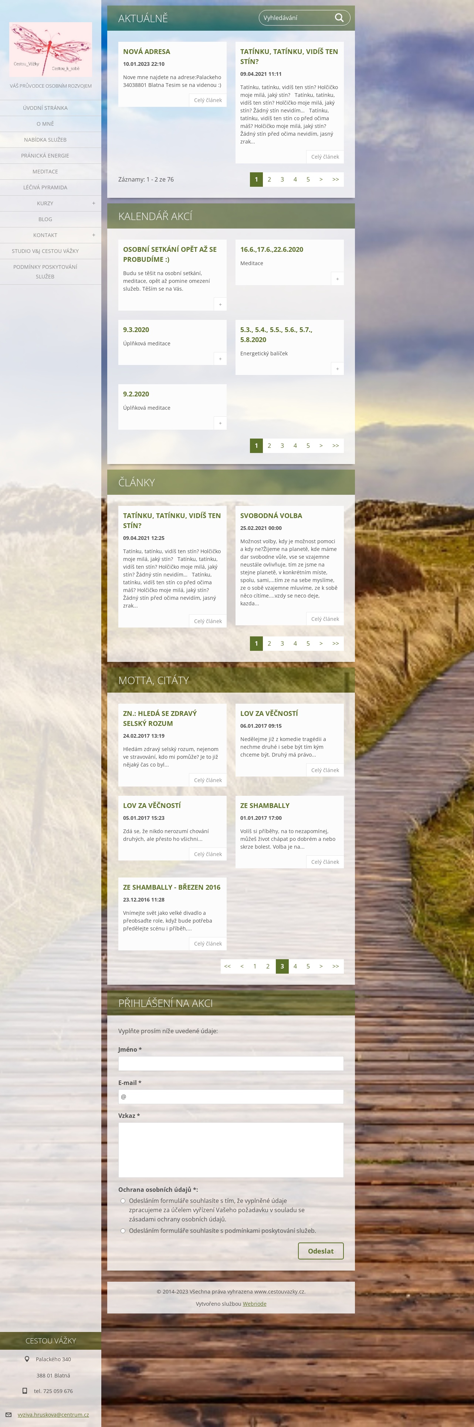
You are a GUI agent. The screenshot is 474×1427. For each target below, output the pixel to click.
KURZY (45, 203)
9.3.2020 (136, 329)
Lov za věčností (269, 713)
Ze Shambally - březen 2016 (171, 887)
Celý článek (208, 100)
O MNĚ (45, 123)
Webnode (255, 1303)
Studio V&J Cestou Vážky (45, 250)
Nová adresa (146, 51)
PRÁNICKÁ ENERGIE (45, 155)
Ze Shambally (265, 805)
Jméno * (130, 1049)
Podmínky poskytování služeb (45, 271)
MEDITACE (45, 171)
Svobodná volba (271, 515)
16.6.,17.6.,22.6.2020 (271, 249)
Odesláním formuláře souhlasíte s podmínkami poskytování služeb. (222, 1231)
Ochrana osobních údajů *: (158, 1190)
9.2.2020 (136, 393)
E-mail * (130, 1083)
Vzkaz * (129, 1116)
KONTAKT (45, 235)
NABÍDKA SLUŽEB (45, 139)
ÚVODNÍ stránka (45, 107)
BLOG (45, 219)
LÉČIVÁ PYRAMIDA (45, 187)
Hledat (340, 17)
